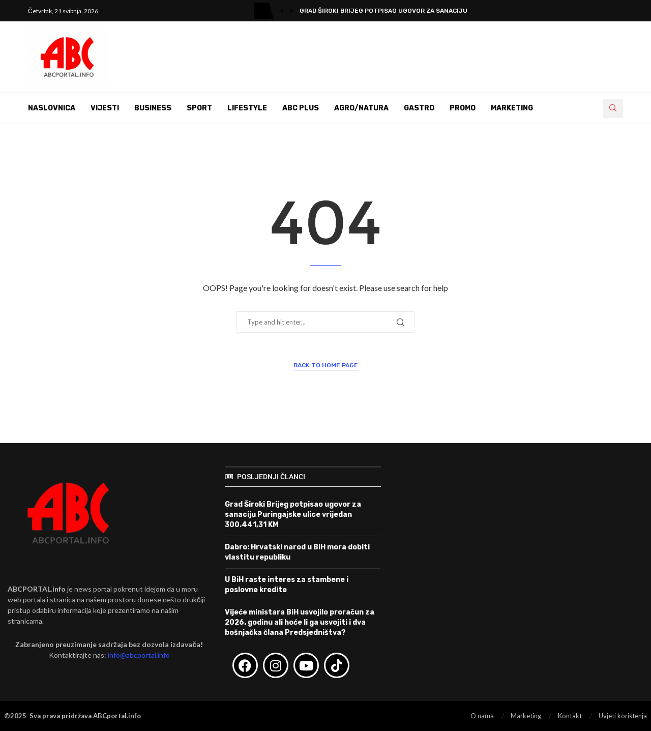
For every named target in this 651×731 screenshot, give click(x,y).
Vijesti (105, 108)
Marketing (512, 108)
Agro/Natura (361, 108)
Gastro (419, 108)
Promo (463, 108)
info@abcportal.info (139, 655)
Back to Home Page (325, 365)
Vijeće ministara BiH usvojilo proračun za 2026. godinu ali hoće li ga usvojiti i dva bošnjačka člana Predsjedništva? (299, 622)
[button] (282, 11)
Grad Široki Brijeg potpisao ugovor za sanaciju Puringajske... (409, 10)
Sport (199, 108)
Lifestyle (247, 108)
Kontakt (570, 716)
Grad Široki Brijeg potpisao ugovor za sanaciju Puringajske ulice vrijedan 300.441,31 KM (293, 514)
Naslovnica (51, 108)
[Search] (613, 108)
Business (152, 108)
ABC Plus (300, 108)
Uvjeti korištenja (623, 716)
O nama (482, 716)
